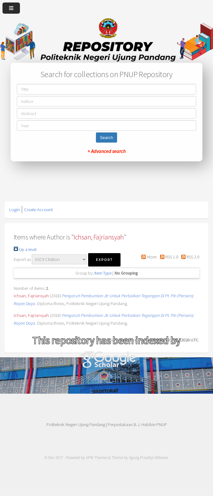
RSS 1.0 (168, 257)
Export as (22, 259)
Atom (148, 257)
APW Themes (96, 457)
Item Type (102, 273)
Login (14, 209)
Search (106, 137)
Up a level (25, 249)
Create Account (38, 209)
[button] (104, 260)
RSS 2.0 (189, 257)
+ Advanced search (106, 151)
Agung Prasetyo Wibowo (148, 457)
